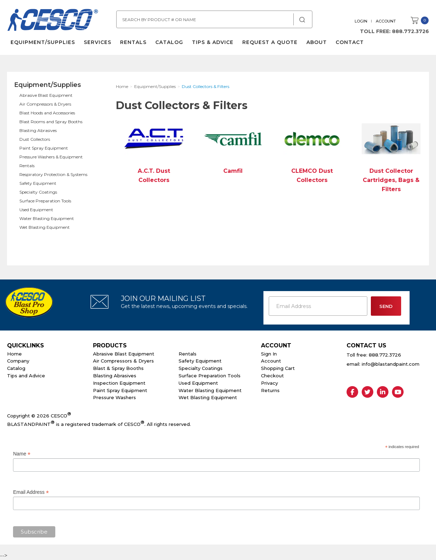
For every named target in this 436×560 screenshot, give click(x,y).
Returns (270, 390)
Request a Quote (270, 42)
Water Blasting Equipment (46, 218)
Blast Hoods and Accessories (47, 112)
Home (14, 354)
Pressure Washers (114, 397)
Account (386, 21)
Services (97, 42)
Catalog (169, 42)
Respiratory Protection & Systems (53, 174)
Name (21, 454)
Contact (350, 42)
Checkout (272, 375)
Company (18, 361)
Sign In (269, 354)
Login (361, 21)
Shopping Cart (278, 368)
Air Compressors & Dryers (45, 104)
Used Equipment (36, 209)
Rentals (133, 42)
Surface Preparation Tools (45, 200)
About (316, 42)
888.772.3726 (410, 31)
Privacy (269, 383)
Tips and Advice (26, 375)
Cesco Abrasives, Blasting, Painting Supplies (53, 21)
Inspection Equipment (119, 383)
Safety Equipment (37, 183)
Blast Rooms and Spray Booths (50, 121)
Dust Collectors (34, 139)
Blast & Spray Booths (118, 368)
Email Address (31, 492)
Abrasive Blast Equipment (46, 95)
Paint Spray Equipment (43, 148)
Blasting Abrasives (38, 130)
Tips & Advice (212, 42)
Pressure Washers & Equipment (51, 156)
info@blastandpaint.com (390, 364)
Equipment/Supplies (43, 42)
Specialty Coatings (38, 192)
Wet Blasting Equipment (44, 227)
